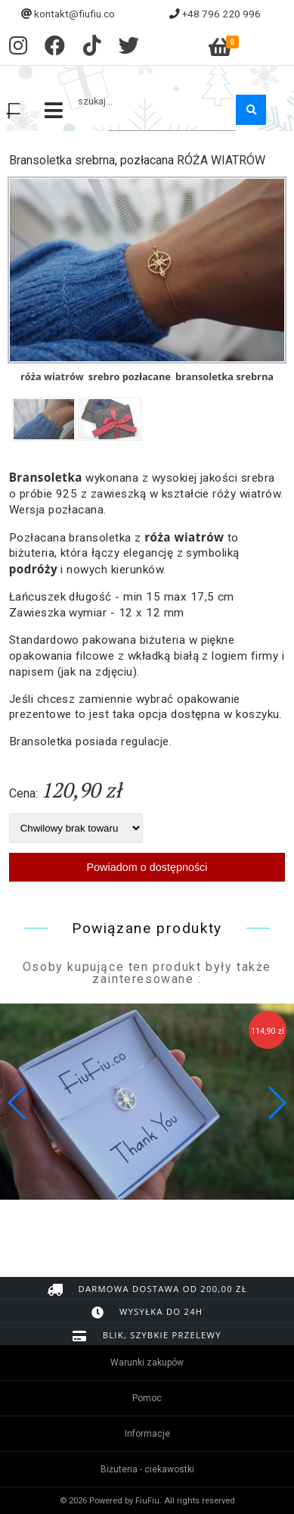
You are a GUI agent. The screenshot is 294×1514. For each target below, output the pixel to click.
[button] (276, 1102)
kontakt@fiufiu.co (74, 14)
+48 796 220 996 (221, 14)
